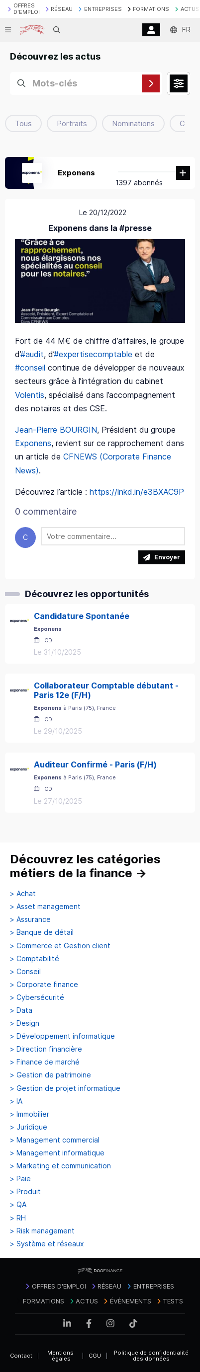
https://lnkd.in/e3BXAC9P (137, 492)
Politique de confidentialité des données (151, 1356)
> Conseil (25, 972)
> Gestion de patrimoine (50, 1075)
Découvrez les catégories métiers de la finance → (85, 866)
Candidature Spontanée (81, 616)
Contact (21, 1355)
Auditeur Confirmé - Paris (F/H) (95, 764)
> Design (24, 1023)
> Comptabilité (34, 959)
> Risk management (42, 1231)
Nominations (133, 123)
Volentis (29, 395)
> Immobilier (29, 1114)
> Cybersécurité (37, 997)
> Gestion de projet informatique (65, 1088)
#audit (32, 354)
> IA (16, 1101)
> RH (18, 1218)
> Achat (23, 894)
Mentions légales (60, 1356)
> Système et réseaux (47, 1244)
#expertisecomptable (93, 354)
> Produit (25, 1192)
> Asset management (45, 907)
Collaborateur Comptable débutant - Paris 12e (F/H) (106, 690)
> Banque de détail (42, 932)
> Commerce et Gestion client (60, 946)
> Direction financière (46, 1049)
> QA (18, 1205)
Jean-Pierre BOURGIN (56, 430)
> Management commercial (55, 1140)
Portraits (72, 123)
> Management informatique (57, 1153)
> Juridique (28, 1127)
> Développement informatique (62, 1036)
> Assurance (30, 919)
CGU (95, 1355)
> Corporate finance (44, 985)
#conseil (30, 368)
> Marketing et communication (60, 1166)
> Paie (20, 1179)
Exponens (76, 172)
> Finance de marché (45, 1062)
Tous (23, 123)
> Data (21, 1010)
